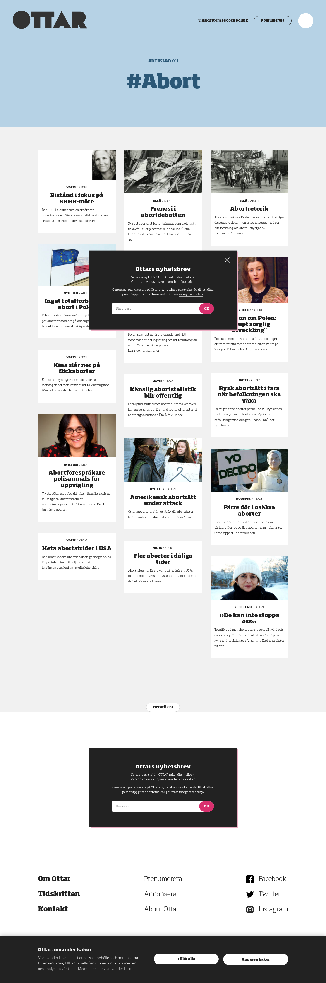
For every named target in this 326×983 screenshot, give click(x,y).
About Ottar (161, 909)
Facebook (272, 879)
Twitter (270, 894)
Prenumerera (271, 21)
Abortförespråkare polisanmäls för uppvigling (76, 479)
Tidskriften (59, 894)
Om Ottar (54, 879)
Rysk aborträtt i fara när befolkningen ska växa (249, 394)
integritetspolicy (191, 792)
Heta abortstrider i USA (77, 548)
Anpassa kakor (256, 959)
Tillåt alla (186, 959)
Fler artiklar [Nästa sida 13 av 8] (163, 707)
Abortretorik (249, 209)
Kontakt (53, 909)
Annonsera (160, 894)
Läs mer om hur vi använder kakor (105, 969)
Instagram (273, 909)
